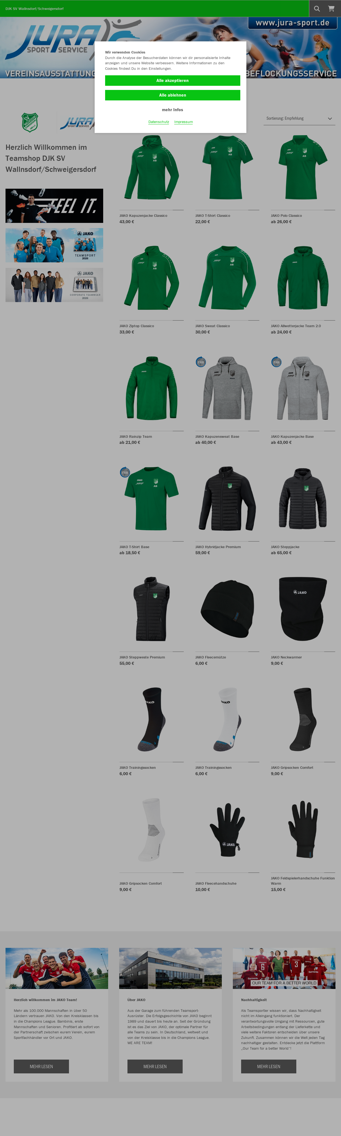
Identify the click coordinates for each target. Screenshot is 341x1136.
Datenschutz (158, 121)
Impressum (183, 121)
